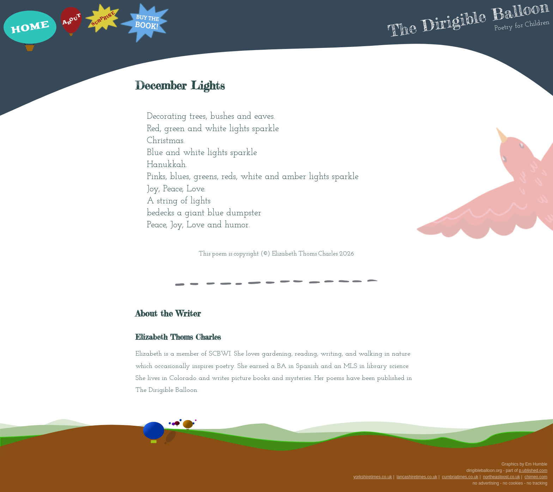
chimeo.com (535, 476)
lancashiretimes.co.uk (416, 476)
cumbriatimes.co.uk (460, 476)
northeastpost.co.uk (501, 476)
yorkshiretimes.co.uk (372, 476)
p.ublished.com (533, 470)
